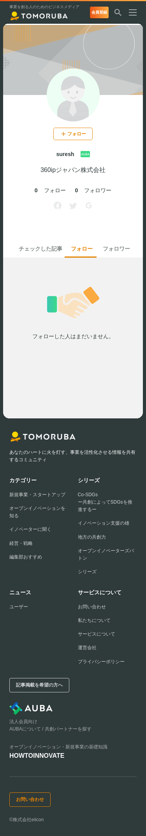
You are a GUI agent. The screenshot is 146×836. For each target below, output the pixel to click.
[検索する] (118, 13)
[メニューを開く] (136, 13)
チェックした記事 (40, 249)
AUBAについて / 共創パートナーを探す (50, 729)
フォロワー (116, 249)
